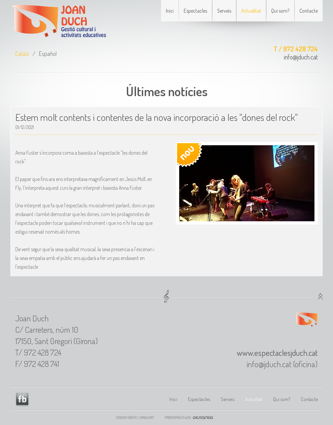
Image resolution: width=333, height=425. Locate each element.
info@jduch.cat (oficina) (282, 364)
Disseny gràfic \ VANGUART (135, 417)
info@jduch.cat (301, 57)
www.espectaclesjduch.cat (277, 352)
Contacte (309, 10)
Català (22, 53)
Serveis (224, 10)
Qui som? (280, 10)
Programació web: (191, 417)
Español (48, 53)
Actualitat (251, 10)
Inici (170, 10)
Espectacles (195, 10)
